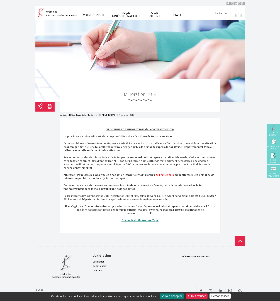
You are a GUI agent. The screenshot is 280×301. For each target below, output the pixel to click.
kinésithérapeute (126, 12)
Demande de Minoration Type (140, 220)
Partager (40, 107)
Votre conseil (94, 11)
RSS (243, 3)
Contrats (97, 270)
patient (154, 12)
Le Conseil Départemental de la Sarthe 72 (80, 115)
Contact (175, 11)
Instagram (239, 3)
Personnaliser (220, 296)
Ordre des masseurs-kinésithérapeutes (62, 13)
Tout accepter (172, 296)
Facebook (228, 3)
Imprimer (50, 107)
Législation (98, 262)
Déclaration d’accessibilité (196, 256)
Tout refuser (197, 296)
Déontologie (99, 266)
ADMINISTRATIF (109, 115)
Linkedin (235, 3)
